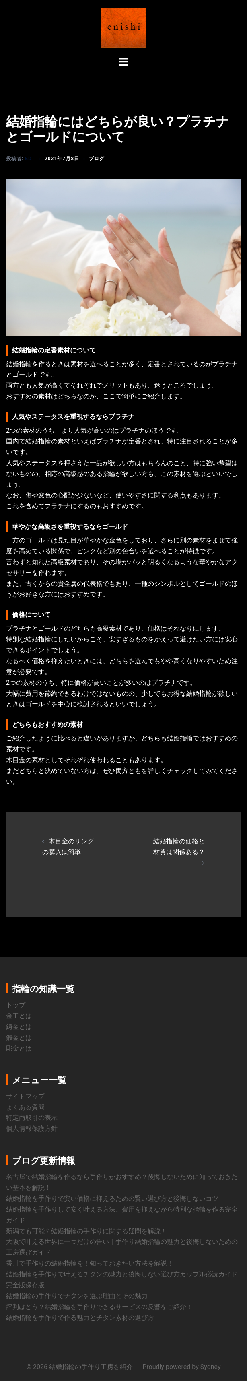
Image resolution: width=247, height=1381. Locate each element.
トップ (15, 1005)
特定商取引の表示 (32, 1117)
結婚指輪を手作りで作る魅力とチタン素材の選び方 (80, 1317)
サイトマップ (25, 1096)
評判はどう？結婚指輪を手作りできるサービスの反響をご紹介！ (99, 1307)
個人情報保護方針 (32, 1128)
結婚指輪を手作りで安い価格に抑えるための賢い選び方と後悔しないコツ (112, 1198)
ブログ (97, 158)
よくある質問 (25, 1107)
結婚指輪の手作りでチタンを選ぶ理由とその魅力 (77, 1296)
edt (30, 158)
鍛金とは (19, 1037)
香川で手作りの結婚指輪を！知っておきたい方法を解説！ (89, 1263)
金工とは (19, 1016)
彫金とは (19, 1048)
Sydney (210, 1367)
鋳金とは (19, 1027)
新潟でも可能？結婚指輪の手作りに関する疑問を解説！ (86, 1231)
